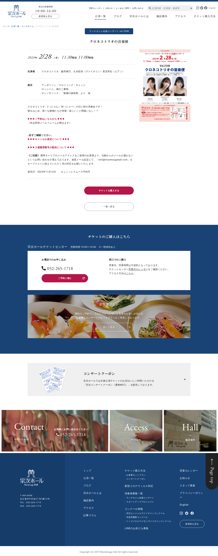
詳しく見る (117, 325)
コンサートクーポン (136, 477)
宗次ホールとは (139, 16)
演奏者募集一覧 (134, 491)
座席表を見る (45, 16)
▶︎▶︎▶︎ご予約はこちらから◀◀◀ (46, 119)
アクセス (180, 16)
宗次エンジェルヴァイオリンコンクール (145, 511)
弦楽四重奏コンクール (137, 515)
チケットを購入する (109, 190)
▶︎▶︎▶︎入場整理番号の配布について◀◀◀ (51, 147)
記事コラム (89, 513)
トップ (87, 468)
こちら (129, 272)
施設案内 (161, 16)
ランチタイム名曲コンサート (140, 496)
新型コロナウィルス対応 (139, 484)
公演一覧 (100, 16)
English (212, 8)
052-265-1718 (60, 268)
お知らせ (109, 8)
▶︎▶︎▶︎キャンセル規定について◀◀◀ (48, 139)
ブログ (118, 16)
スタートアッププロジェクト (140, 500)
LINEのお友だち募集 (137, 526)
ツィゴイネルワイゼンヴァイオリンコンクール (148, 519)
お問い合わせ (137, 8)
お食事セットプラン (136, 473)
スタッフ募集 (187, 483)
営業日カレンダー (138, 268)
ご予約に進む (71, 276)
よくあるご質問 (122, 8)
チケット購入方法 (205, 16)
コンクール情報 (134, 507)
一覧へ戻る (109, 205)
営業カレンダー (95, 8)
